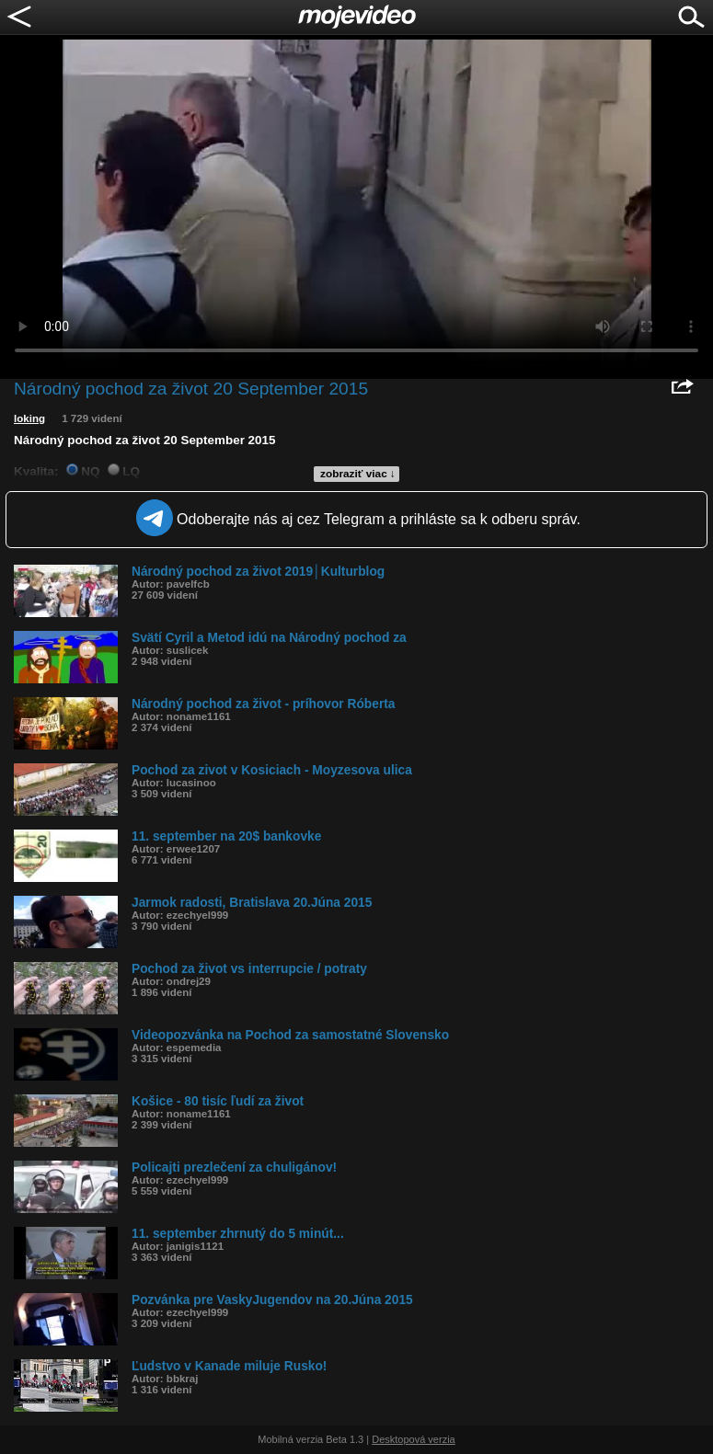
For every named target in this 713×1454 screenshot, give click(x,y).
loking (29, 418)
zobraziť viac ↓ (358, 473)
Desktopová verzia (413, 1439)
